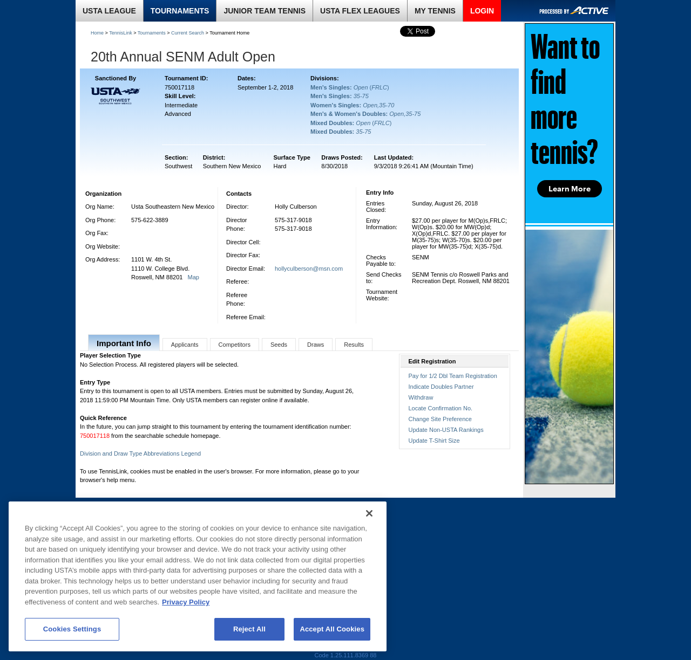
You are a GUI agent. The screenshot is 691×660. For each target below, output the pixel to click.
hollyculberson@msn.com (309, 268)
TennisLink (120, 33)
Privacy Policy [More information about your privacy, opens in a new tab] (185, 602)
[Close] (369, 513)
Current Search (187, 33)
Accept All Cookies (332, 629)
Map (193, 277)
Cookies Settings (72, 629)
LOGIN (482, 10)
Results (354, 344)
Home (97, 33)
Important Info (124, 343)
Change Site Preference (440, 419)
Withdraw (421, 397)
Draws (315, 344)
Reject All (249, 629)
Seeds (278, 344)
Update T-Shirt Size (434, 440)
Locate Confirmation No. (441, 408)
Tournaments (152, 33)
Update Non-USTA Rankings (446, 430)
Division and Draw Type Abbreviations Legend (140, 453)
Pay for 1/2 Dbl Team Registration (453, 376)
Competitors (234, 344)
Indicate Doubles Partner (441, 386)
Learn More (569, 188)
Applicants (185, 344)
